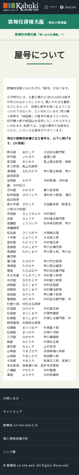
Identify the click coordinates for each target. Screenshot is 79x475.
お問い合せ (11, 398)
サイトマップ (12, 411)
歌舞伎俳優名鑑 (38, 21)
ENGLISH (70, 7)
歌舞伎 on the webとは (20, 425)
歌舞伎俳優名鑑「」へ (39, 34)
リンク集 (9, 452)
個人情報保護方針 (15, 438)
